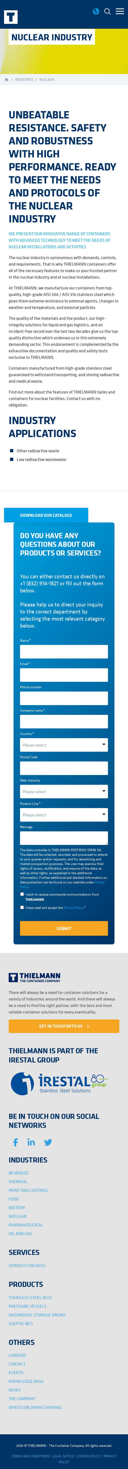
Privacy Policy (73, 907)
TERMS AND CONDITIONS (30, 1456)
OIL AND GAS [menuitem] (20, 1233)
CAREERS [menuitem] (17, 1355)
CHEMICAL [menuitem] (18, 1181)
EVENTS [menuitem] (16, 1373)
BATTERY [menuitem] (17, 1207)
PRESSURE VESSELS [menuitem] (28, 1306)
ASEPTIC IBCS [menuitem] (21, 1323)
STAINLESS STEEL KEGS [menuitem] (30, 1297)
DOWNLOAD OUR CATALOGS (46, 515)
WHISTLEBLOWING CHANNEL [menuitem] (36, 1407)
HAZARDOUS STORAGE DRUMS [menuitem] (37, 1315)
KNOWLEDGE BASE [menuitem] (26, 1381)
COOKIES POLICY (89, 1456)
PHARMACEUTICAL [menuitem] (26, 1225)
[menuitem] (107, 12)
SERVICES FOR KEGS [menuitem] (27, 1265)
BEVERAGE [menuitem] (19, 1173)
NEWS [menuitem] (15, 1390)
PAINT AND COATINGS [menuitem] (28, 1190)
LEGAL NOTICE (63, 1456)
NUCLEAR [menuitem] (18, 1216)
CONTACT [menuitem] (17, 1364)
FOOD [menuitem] (14, 1199)
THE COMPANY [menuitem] (22, 1399)
